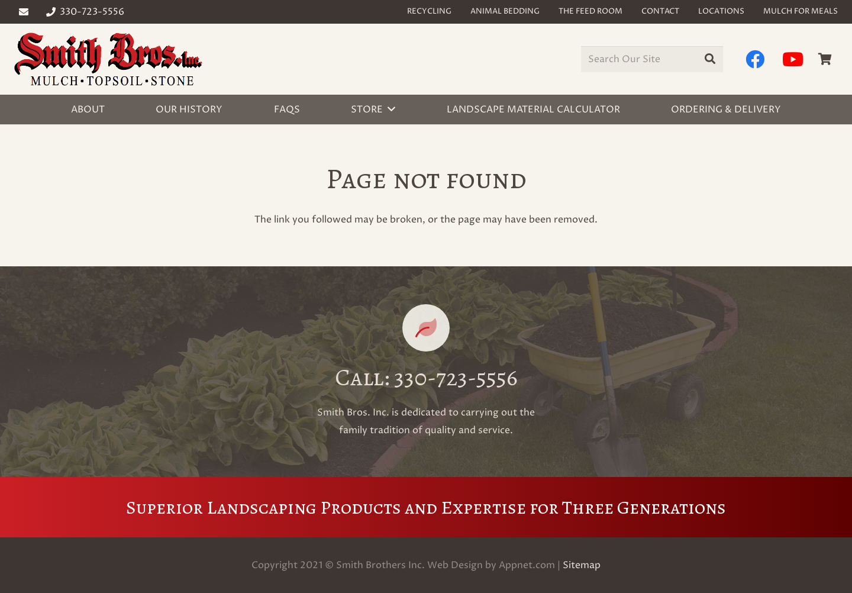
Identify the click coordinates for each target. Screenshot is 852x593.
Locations (721, 12)
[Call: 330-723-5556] (426, 328)
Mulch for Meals (800, 12)
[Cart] (825, 59)
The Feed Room (590, 12)
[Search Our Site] (652, 59)
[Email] (23, 11)
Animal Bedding (505, 12)
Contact (660, 12)
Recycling (429, 12)
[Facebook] (755, 59)
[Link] (108, 59)
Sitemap (582, 565)
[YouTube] (793, 59)
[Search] (710, 59)
